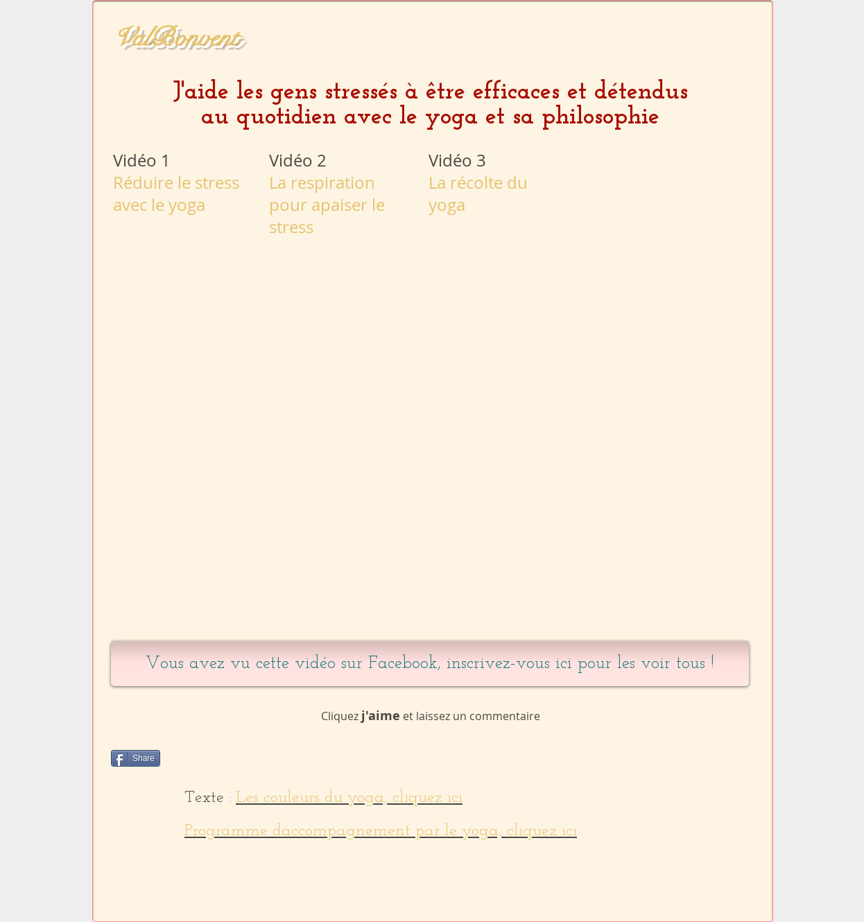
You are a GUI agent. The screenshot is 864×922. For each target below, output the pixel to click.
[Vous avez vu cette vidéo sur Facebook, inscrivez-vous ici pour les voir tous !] (430, 663)
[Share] (135, 758)
